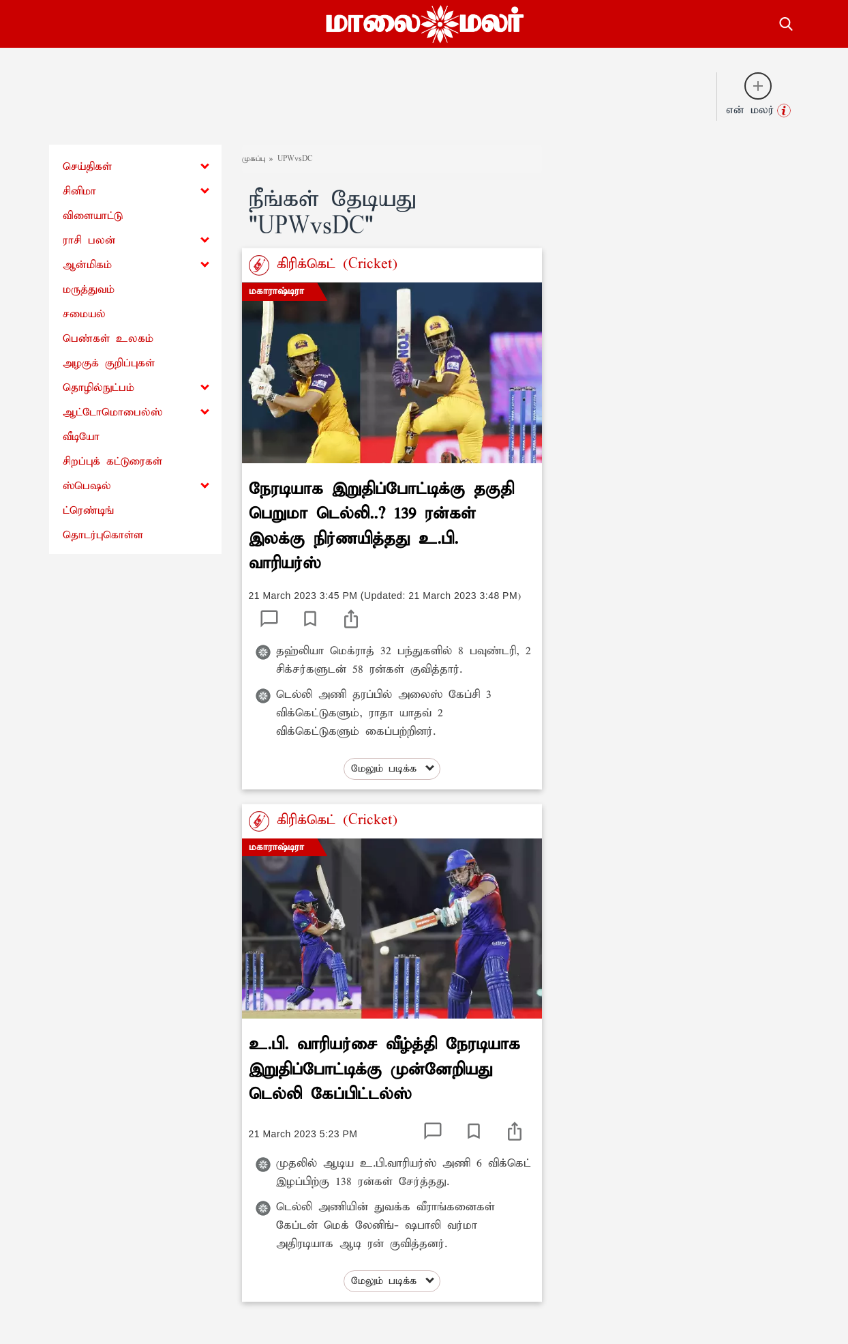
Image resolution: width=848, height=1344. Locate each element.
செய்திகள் (87, 166)
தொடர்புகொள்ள (103, 535)
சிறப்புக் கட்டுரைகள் (112, 461)
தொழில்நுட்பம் (98, 387)
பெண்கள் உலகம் (108, 338)
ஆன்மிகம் (87, 265)
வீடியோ (81, 436)
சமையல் (84, 314)
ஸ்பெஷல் (87, 486)
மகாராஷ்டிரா (276, 291)
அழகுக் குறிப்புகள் (109, 363)
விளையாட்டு (93, 215)
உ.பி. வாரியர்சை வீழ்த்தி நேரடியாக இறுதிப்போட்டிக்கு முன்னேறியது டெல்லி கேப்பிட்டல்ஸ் (384, 1069)
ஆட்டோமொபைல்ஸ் (112, 412)
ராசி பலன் (89, 240)
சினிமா (79, 191)
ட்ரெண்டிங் (88, 510)
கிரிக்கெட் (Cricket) (333, 264)
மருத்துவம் (89, 289)
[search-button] (786, 22)
